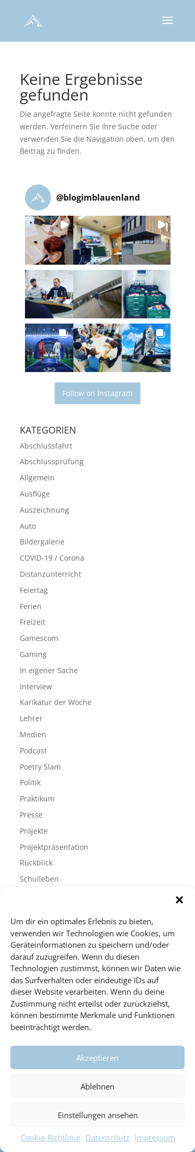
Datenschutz (107, 1140)
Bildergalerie (42, 542)
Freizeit (32, 622)
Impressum (155, 1140)
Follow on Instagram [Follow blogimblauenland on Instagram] (97, 393)
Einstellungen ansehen (98, 1118)
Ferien (31, 606)
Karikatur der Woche (56, 702)
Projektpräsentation (54, 847)
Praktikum (37, 798)
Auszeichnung (44, 510)
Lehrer (31, 718)
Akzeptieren (97, 1061)
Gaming (33, 654)
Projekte (34, 831)
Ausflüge (35, 494)
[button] (179, 903)
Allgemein (37, 477)
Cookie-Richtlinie (50, 1140)
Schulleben (39, 879)
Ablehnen (97, 1089)
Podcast (33, 750)
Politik (30, 782)
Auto (28, 526)
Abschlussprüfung (52, 461)
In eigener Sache (49, 670)
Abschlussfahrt (46, 446)
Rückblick (36, 863)
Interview (36, 686)
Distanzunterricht (50, 574)
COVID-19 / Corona (52, 558)
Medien (33, 734)
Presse (31, 815)
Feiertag (34, 590)
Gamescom (39, 638)
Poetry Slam (40, 767)
